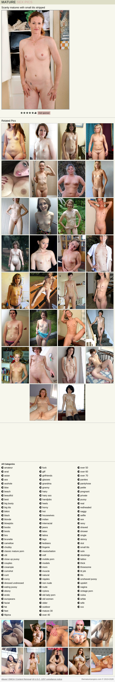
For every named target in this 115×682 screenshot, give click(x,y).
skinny (82, 539)
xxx (81, 607)
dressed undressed (12, 583)
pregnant (84, 491)
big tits (6, 507)
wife (81, 603)
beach (6, 491)
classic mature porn (12, 551)
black (5, 515)
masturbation (47, 551)
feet (4, 611)
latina (43, 535)
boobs (6, 527)
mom (43, 567)
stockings (84, 555)
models (44, 563)
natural (44, 575)
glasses (44, 479)
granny (44, 487)
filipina (6, 615)
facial (5, 603)
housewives (46, 515)
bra (4, 535)
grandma (45, 483)
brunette (7, 539)
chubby (6, 547)
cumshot (7, 571)
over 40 (44, 615)
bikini (5, 511)
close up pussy (10, 559)
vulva (82, 595)
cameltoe (7, 543)
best (5, 499)
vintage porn (85, 591)
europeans (8, 599)
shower (83, 531)
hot (42, 511)
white (82, 599)
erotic (5, 595)
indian (43, 519)
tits (80, 575)
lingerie (44, 547)
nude (43, 587)
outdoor (44, 607)
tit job (82, 571)
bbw (5, 487)
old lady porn (47, 595)
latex (43, 531)
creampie (7, 567)
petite (82, 487)
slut (81, 543)
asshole (6, 483)
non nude (45, 583)
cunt (5, 575)
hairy (43, 491)
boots (5, 531)
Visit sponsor (44, 113)
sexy (81, 523)
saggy (82, 511)
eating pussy (9, 587)
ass (4, 479)
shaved (83, 527)
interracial (45, 523)
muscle (44, 571)
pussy (82, 499)
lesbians (45, 543)
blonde (6, 519)
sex (81, 519)
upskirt (82, 583)
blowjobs (7, 523)
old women (46, 599)
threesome (84, 567)
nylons (44, 591)
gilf (42, 471)
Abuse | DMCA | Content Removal (16, 679)
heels (43, 503)
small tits (83, 547)
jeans (43, 527)
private (82, 495)
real (81, 503)
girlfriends (45, 475)
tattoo (82, 559)
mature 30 (46, 611)
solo (81, 551)
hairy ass (45, 495)
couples (6, 563)
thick (81, 563)
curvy (5, 579)
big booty (7, 503)
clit (4, 555)
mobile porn (46, 559)
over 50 (83, 467)
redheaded (84, 507)
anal (5, 471)
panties (83, 479)
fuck (43, 467)
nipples (44, 579)
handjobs (45, 499)
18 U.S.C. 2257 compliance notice (47, 679)
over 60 (83, 471)
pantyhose (84, 483)
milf (42, 555)
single (82, 535)
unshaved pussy (87, 579)
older (43, 603)
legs (43, 539)
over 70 (83, 475)
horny (43, 507)
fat (4, 607)
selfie (82, 515)
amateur (7, 467)
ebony (6, 591)
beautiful (7, 495)
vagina (82, 587)
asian (5, 475)
